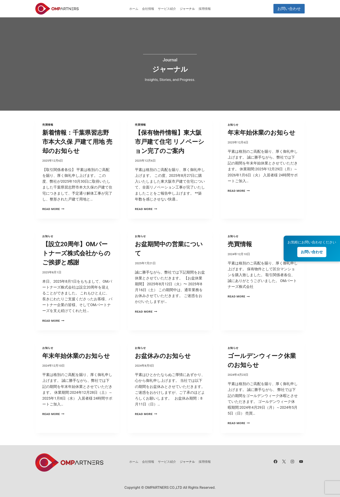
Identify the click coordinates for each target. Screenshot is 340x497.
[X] (284, 461)
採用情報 (205, 8)
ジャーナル (187, 8)
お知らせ (233, 124)
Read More (53, 209)
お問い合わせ (289, 8)
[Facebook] (275, 461)
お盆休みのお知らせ (163, 355)
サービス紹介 (167, 8)
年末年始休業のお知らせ (261, 132)
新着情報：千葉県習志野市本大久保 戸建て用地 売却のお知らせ (77, 141)
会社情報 (148, 8)
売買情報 (47, 124)
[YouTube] (301, 461)
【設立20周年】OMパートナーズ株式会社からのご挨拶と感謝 (76, 253)
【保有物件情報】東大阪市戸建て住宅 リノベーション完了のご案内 (169, 141)
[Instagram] (292, 461)
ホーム (133, 8)
